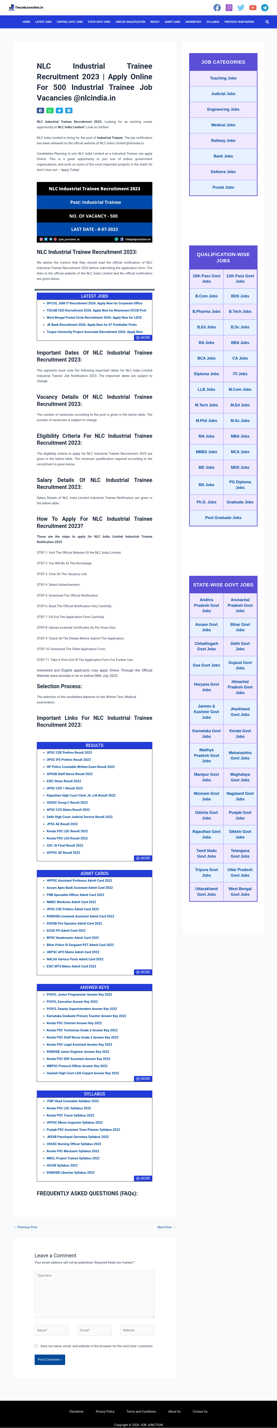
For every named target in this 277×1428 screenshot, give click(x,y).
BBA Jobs (240, 349)
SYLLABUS (212, 21)
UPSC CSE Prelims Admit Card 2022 (73, 909)
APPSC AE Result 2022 (63, 853)
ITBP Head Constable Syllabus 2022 (73, 1101)
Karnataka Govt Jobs (206, 745)
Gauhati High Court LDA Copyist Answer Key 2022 (83, 1073)
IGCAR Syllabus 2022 (62, 1165)
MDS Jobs (240, 476)
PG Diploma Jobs (240, 493)
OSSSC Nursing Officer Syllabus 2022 (74, 1144)
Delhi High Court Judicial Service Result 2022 (80, 817)
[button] (267, 22)
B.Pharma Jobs (206, 316)
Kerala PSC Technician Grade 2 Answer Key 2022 (82, 1030)
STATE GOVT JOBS (99, 21)
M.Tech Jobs (206, 412)
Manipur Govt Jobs (206, 789)
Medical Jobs (223, 126)
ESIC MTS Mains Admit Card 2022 (72, 966)
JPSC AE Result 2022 (62, 824)
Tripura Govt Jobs (206, 886)
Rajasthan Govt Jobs (206, 847)
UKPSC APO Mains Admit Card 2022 (73, 952)
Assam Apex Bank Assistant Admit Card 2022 (80, 888)
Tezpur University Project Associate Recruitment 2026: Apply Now (95, 332)
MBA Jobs (240, 444)
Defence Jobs (223, 173)
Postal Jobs (223, 189)
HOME (26, 21)
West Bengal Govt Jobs (240, 905)
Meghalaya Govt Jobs (240, 789)
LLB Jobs (206, 396)
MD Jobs (206, 476)
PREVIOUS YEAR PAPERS (239, 21)
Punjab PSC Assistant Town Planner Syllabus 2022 (84, 1130)
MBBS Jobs (206, 460)
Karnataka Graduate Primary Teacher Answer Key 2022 (87, 1016)
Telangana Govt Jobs (240, 866)
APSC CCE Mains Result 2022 (68, 810)
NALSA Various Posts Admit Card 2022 (75, 959)
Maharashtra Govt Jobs (240, 767)
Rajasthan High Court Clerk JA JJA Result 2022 (81, 795)
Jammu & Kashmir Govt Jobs (206, 722)
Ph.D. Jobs (206, 511)
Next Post (167, 1227)
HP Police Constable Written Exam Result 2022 (81, 767)
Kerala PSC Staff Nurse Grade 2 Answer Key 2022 (83, 1037)
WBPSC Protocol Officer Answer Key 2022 (77, 1066)
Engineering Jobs (223, 110)
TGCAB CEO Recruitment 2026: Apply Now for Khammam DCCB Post (97, 310)
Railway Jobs (223, 142)
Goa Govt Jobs (206, 675)
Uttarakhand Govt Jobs (206, 905)
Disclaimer (76, 1412)
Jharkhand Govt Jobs (240, 722)
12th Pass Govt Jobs (240, 281)
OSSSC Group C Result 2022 (67, 803)
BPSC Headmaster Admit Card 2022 (73, 938)
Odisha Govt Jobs (206, 828)
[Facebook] (217, 7)
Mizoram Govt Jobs (206, 808)
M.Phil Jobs (206, 428)
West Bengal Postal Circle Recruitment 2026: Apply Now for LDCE (94, 318)
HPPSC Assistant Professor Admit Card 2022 (80, 881)
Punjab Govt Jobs (240, 828)
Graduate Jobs (240, 511)
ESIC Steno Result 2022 (64, 781)
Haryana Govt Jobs (206, 698)
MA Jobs (206, 444)
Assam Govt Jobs (206, 637)
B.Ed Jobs (206, 333)
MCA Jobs (240, 460)
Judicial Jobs (223, 94)
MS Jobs (206, 493)
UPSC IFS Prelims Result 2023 (69, 760)
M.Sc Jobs (240, 428)
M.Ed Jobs (240, 412)
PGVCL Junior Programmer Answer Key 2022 (80, 994)
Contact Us (200, 1412)
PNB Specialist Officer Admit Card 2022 (76, 895)
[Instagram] (229, 7)
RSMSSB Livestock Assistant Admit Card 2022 (81, 916)
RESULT (154, 21)
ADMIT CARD (172, 21)
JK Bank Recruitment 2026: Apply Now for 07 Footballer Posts (92, 325)
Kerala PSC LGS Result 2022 (67, 838)
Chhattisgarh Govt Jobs (207, 656)
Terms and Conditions (141, 1412)
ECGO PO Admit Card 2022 (66, 931)
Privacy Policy (105, 1412)
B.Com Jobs (206, 298)
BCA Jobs (206, 365)
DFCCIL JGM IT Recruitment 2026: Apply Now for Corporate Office (95, 303)
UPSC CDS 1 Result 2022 (65, 788)
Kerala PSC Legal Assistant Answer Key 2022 (80, 1045)
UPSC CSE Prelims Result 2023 (69, 753)
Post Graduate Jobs (223, 527)
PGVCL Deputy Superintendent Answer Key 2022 (82, 1009)
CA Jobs (240, 365)
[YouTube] (253, 7)
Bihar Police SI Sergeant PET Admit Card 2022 (80, 945)
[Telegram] (264, 7)
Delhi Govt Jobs (240, 656)
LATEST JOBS (43, 21)
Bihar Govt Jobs (240, 637)
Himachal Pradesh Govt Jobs (240, 697)
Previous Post (25, 1227)
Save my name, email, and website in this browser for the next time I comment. (96, 1346)
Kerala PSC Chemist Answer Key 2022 (74, 1023)
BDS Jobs (240, 298)
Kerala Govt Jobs (240, 745)
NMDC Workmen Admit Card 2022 (71, 902)
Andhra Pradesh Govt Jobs (206, 614)
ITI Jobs (240, 381)
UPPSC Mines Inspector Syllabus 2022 (75, 1123)
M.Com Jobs (240, 396)
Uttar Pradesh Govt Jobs (240, 886)
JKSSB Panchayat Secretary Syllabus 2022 (78, 1137)
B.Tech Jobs (240, 316)
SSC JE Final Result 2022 (65, 845)
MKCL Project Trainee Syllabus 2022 (73, 1158)
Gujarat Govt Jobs (240, 675)
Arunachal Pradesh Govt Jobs (240, 614)
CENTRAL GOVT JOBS (70, 21)
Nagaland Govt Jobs (240, 808)
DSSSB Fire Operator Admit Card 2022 (74, 923)
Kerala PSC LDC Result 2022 (67, 831)
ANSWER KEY (193, 21)
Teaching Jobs (223, 78)
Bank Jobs (223, 158)
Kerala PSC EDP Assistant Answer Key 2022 (79, 1059)
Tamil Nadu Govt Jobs (206, 866)
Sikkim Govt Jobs (240, 847)
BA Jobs (206, 349)
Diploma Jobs (206, 381)
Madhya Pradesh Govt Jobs (206, 767)
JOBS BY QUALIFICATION (130, 21)
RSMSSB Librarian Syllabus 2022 (71, 1173)
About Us (174, 1412)
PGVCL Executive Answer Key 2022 (72, 1002)
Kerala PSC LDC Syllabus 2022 (69, 1108)
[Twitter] (241, 7)
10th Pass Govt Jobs (206, 281)
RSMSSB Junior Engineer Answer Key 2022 (78, 1052)
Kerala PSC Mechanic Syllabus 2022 (73, 1151)
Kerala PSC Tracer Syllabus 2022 (71, 1115)
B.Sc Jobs (240, 333)
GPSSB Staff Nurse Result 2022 (70, 774)
